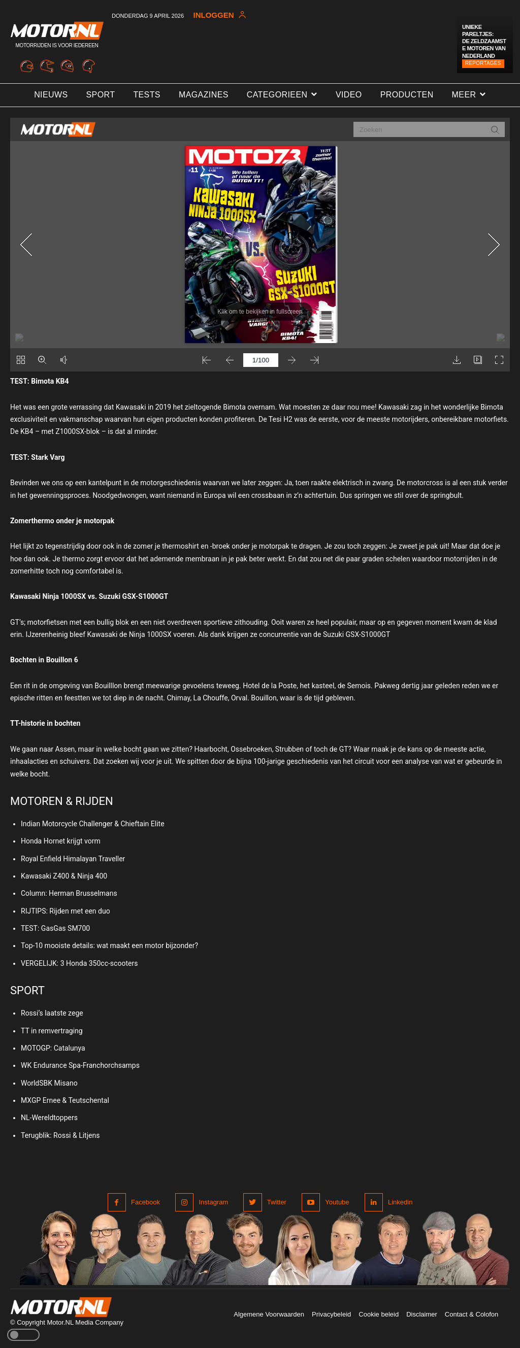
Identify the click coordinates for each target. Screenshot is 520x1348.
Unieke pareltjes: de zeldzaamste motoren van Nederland (484, 41)
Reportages (483, 63)
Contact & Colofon (472, 1314)
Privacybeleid (331, 1314)
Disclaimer (421, 1314)
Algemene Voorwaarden (269, 1314)
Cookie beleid (379, 1314)
